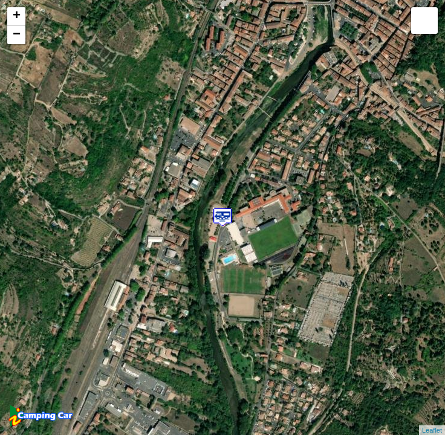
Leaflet (432, 430)
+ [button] (17, 16)
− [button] (17, 35)
